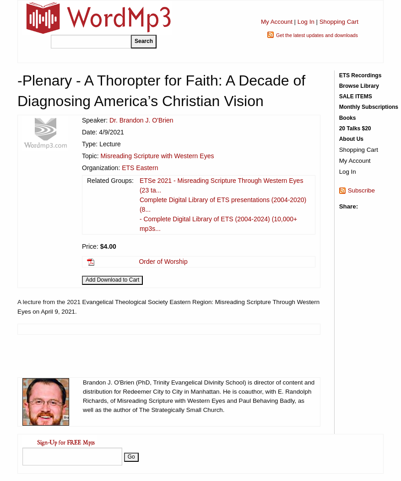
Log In (306, 21)
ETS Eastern (140, 167)
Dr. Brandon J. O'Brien (141, 120)
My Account (277, 21)
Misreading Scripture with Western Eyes (157, 156)
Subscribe (361, 190)
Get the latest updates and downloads (317, 35)
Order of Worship (163, 261)
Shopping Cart (339, 21)
